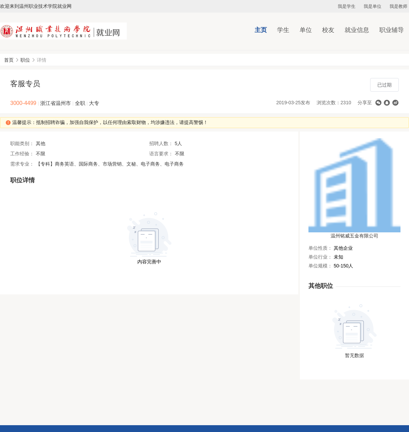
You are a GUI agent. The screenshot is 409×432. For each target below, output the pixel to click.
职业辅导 (391, 30)
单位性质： (320, 248)
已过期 (384, 85)
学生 (283, 30)
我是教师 (398, 6)
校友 (328, 30)
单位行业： (320, 257)
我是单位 (372, 6)
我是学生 (346, 6)
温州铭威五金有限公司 (354, 235)
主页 (261, 30)
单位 (306, 30)
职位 (25, 60)
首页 (9, 60)
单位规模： (320, 265)
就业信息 (357, 30)
